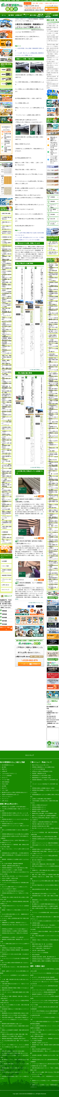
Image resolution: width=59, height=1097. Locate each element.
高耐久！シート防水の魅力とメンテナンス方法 (6, 499)
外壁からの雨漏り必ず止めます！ (40, 805)
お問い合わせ (5, 585)
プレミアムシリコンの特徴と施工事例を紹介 (53, 572)
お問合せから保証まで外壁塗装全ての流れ (42, 771)
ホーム (4, 15)
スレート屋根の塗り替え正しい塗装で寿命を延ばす (6, 404)
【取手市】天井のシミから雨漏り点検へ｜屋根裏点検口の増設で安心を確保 (52, 26)
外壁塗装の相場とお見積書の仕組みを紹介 (53, 293)
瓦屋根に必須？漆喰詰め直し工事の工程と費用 (43, 864)
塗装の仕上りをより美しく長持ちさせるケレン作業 (6, 333)
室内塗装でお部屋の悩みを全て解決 (40, 826)
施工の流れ (33, 15)
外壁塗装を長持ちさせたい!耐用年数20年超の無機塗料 (53, 379)
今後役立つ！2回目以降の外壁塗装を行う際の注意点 (44, 821)
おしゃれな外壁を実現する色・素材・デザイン (53, 525)
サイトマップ (5, 589)
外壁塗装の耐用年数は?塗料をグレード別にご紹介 (6, 277)
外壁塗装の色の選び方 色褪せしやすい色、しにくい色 (15, 813)
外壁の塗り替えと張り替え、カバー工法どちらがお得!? (15, 876)
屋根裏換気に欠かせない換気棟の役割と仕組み (6, 504)
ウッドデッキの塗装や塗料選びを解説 (6, 456)
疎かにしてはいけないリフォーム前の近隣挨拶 (53, 317)
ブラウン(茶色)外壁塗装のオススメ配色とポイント (53, 553)
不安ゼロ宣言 (5, 784)
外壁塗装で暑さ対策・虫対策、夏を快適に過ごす (44, 956)
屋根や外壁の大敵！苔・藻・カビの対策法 (53, 473)
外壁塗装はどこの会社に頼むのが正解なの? (12, 948)
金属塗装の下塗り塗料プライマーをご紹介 (53, 369)
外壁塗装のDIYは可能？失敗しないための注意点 (53, 412)
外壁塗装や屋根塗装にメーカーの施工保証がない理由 (53, 383)
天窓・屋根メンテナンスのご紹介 (6, 376)
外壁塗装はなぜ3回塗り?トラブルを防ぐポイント (6, 352)
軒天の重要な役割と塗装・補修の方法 (6, 367)
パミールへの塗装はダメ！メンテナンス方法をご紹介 (53, 487)
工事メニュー (26, 15)
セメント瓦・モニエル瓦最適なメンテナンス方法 (6, 437)
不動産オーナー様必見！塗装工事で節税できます (53, 388)
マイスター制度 (5, 779)
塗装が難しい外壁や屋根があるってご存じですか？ (53, 416)
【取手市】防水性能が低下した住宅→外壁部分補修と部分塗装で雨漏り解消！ (52, 71)
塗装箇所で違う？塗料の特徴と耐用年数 (53, 360)
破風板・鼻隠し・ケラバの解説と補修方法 (6, 362)
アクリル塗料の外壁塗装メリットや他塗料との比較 (6, 291)
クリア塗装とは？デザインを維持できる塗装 (6, 305)
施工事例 (11, 15)
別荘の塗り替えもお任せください (53, 253)
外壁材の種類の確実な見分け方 (53, 336)
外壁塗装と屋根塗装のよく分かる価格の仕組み (43, 767)
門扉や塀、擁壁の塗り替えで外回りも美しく (43, 824)
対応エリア (4, 788)
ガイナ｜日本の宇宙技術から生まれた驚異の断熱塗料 (45, 1011)
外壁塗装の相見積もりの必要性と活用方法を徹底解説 (15, 931)
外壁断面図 (5, 532)
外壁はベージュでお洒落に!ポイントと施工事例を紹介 (53, 549)
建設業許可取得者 (6, 575)
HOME (17, 19)
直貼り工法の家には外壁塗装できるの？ (53, 426)
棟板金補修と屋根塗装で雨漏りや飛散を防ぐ (6, 475)
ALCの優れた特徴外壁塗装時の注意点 (6, 523)
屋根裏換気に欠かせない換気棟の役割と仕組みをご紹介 (15, 1013)
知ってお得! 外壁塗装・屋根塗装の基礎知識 (12, 863)
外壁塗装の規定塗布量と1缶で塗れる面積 (53, 464)
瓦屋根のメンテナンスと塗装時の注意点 (6, 433)
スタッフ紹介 (5, 566)
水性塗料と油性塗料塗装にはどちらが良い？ (53, 435)
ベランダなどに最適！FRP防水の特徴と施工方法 (6, 489)
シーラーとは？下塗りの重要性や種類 (53, 374)
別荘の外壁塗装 (36, 954)
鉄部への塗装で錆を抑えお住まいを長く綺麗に (6, 442)
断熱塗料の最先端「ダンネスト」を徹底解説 (53, 497)
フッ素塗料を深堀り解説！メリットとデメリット (53, 558)
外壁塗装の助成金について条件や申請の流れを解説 (44, 836)
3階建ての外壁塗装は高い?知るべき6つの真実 (53, 327)
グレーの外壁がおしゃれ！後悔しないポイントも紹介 (53, 535)
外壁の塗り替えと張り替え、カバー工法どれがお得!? (53, 331)
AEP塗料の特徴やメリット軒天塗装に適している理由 (53, 587)
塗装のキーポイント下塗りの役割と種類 (53, 364)
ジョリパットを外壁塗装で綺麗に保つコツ (53, 454)
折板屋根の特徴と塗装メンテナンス (6, 428)
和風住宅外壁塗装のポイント (53, 445)
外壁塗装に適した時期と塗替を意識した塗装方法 (6, 281)
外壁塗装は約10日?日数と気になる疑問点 (53, 312)
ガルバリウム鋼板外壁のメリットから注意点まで (53, 345)
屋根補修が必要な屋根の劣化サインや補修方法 (6, 400)
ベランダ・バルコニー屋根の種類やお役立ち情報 (6, 480)
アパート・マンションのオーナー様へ (53, 248)
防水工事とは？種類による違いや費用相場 (6, 485)
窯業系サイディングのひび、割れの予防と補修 (53, 421)
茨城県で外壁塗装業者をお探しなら (10, 794)
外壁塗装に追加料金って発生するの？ (53, 284)
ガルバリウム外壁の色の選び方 (53, 350)
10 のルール (5, 777)
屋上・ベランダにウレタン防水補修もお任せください (6, 494)
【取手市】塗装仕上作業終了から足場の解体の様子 (52, 85)
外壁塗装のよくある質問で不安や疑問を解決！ (53, 270)
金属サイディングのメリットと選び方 (6, 419)
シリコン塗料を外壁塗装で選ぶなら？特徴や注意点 (6, 300)
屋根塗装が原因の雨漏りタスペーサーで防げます (6, 409)
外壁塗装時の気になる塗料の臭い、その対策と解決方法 (15, 853)
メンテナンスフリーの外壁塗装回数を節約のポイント (53, 341)
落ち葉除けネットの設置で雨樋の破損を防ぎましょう (45, 904)
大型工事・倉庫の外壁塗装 (38, 950)
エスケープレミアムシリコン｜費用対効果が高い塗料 (45, 990)
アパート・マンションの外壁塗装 (40, 952)
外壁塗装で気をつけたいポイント (6, 348)
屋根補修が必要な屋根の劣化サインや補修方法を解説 (45, 906)
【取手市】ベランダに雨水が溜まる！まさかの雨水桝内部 (52, 65)
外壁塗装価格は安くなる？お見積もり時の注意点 (6, 253)
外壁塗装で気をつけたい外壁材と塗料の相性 (6, 537)
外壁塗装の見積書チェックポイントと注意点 (53, 298)
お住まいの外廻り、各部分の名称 (10, 878)
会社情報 (4, 786)
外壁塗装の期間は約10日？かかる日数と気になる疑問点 (15, 834)
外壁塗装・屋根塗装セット (6, 80)
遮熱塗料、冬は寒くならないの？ (40, 1042)
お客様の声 (18, 15)
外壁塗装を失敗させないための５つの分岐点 (12, 823)
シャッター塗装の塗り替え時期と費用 (6, 466)
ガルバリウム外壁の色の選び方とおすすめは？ (13, 891)
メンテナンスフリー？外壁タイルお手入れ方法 (53, 440)
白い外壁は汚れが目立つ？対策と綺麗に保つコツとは (53, 544)
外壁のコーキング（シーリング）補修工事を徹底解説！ (45, 843)
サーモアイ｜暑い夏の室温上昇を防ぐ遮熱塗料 (43, 977)
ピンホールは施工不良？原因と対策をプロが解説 (6, 329)
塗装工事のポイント (6, 222)
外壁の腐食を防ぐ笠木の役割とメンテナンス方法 (6, 381)
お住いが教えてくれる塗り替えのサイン (6, 228)
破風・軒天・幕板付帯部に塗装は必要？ (6, 357)
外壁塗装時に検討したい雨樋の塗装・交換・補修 (6, 385)
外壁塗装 (6, 70)
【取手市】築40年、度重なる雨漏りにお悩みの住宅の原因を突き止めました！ (52, 79)
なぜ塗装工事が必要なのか (6, 218)
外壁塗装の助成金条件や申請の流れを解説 (53, 275)
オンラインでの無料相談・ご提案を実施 (53, 265)
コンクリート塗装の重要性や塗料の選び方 (6, 471)
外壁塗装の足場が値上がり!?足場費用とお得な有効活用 (45, 958)
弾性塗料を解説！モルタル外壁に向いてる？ (53, 563)
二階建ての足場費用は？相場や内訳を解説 (53, 402)
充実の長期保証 (5, 782)
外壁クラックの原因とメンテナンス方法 (6, 319)
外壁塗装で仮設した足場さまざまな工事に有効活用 (53, 393)
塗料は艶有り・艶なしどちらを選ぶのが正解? (53, 431)
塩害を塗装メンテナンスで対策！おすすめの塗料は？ (15, 1015)
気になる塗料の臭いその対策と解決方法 (53, 322)
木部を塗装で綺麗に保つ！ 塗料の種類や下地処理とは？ (15, 1017)
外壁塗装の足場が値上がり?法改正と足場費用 (53, 397)
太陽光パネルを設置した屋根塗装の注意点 (53, 478)
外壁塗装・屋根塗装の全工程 (39, 773)
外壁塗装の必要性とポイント (39, 807)
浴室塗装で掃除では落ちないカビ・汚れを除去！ (44, 925)
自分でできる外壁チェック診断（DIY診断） (12, 870)
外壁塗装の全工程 (6, 237)
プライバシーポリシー (6, 580)
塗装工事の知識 (6, 213)
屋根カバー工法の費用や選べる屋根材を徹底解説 (6, 267)
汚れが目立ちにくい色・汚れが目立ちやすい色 (53, 145)
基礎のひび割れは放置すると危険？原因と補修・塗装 (15, 1034)
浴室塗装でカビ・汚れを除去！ (6, 461)
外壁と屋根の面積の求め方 (6, 527)
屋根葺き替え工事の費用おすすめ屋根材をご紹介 (6, 263)
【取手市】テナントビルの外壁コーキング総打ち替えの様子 (52, 59)
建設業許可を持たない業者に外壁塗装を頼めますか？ (15, 792)
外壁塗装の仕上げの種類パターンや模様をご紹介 (53, 568)
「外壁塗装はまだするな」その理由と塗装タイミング (6, 242)
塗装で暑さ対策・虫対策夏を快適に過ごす (6, 310)
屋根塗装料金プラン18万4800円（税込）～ (42, 777)
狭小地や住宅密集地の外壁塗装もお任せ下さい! (6, 414)
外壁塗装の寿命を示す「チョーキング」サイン (6, 315)
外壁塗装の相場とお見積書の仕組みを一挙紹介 (43, 788)
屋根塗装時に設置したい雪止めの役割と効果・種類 (6, 390)
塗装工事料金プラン (40, 15)
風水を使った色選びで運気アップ (53, 139)
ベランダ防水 (6, 84)
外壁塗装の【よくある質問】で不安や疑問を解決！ (14, 806)
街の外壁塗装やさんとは (8, 765)
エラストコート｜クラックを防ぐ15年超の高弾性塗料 (45, 1000)
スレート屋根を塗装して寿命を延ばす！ (41, 948)
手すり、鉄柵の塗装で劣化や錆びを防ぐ (6, 452)
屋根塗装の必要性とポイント (39, 809)
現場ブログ (23, 19)
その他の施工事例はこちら (36, 369)
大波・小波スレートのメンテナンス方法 (6, 542)
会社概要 (55, 15)
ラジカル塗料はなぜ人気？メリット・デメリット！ (53, 582)
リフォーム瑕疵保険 (6, 775)
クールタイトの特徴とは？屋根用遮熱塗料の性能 (53, 577)
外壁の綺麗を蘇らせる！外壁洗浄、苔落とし (53, 468)
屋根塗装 (6, 75)
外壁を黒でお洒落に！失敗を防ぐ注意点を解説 (53, 539)
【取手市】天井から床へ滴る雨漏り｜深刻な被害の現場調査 (52, 53)
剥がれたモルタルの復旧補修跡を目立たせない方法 (6, 324)
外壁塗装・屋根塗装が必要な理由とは (11, 865)
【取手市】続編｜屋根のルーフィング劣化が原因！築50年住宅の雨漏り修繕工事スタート (52, 47)
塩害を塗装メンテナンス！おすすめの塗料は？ (6, 508)
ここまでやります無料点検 (48, 15)
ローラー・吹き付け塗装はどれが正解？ (53, 459)
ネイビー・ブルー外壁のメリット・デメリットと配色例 (15, 1044)
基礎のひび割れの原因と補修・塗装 (53, 510)
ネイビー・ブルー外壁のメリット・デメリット (53, 530)
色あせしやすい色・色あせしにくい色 (53, 152)
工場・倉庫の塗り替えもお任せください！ (53, 244)
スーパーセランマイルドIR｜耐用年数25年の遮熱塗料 (45, 979)
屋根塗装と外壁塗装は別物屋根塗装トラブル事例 (6, 343)
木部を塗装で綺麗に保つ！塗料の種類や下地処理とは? (53, 483)
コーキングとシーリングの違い (6, 518)
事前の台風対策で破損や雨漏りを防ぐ (53, 501)
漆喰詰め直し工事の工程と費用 (53, 449)
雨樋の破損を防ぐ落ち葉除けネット (6, 395)
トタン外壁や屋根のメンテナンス (6, 423)
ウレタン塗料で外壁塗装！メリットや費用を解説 (6, 296)
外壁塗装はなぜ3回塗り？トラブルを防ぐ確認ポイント (15, 929)
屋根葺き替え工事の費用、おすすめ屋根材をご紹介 (44, 813)
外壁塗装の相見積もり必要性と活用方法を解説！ (53, 289)
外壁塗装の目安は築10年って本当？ (7, 232)
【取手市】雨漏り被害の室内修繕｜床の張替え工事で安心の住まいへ (52, 39)
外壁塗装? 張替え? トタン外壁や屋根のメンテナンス (44, 849)
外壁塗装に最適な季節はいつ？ (6, 286)
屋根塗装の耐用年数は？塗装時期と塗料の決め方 (53, 520)
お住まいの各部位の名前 (6, 272)
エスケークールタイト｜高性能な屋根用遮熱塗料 (44, 992)
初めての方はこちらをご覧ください (40, 765)
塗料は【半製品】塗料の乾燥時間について (6, 513)
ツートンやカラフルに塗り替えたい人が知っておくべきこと (53, 159)
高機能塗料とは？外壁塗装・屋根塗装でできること (6, 338)
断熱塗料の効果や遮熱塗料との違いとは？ (53, 492)
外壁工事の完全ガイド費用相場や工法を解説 (6, 248)
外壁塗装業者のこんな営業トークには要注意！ (53, 407)
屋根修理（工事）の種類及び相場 (6, 258)
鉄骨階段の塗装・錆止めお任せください (6, 447)
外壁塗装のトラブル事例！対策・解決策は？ (53, 516)
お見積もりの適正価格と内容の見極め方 (53, 303)
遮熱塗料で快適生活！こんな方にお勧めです (43, 994)
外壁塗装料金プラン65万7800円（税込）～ (42, 775)
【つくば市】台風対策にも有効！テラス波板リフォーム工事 (52, 33)
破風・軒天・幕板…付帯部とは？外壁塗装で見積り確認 (45, 874)
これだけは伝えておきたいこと (9, 773)
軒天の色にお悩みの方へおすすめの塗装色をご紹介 (6, 371)
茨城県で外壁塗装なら (6, 570)
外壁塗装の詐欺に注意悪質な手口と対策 (53, 308)
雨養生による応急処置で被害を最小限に (53, 506)
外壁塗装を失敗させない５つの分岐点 (53, 279)
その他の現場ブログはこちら (35, 601)
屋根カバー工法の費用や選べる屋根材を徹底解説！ (44, 815)
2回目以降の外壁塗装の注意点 (53, 354)
